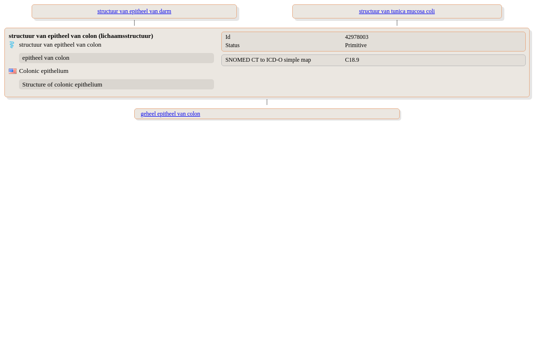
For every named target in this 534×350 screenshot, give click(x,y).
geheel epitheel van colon (170, 113)
